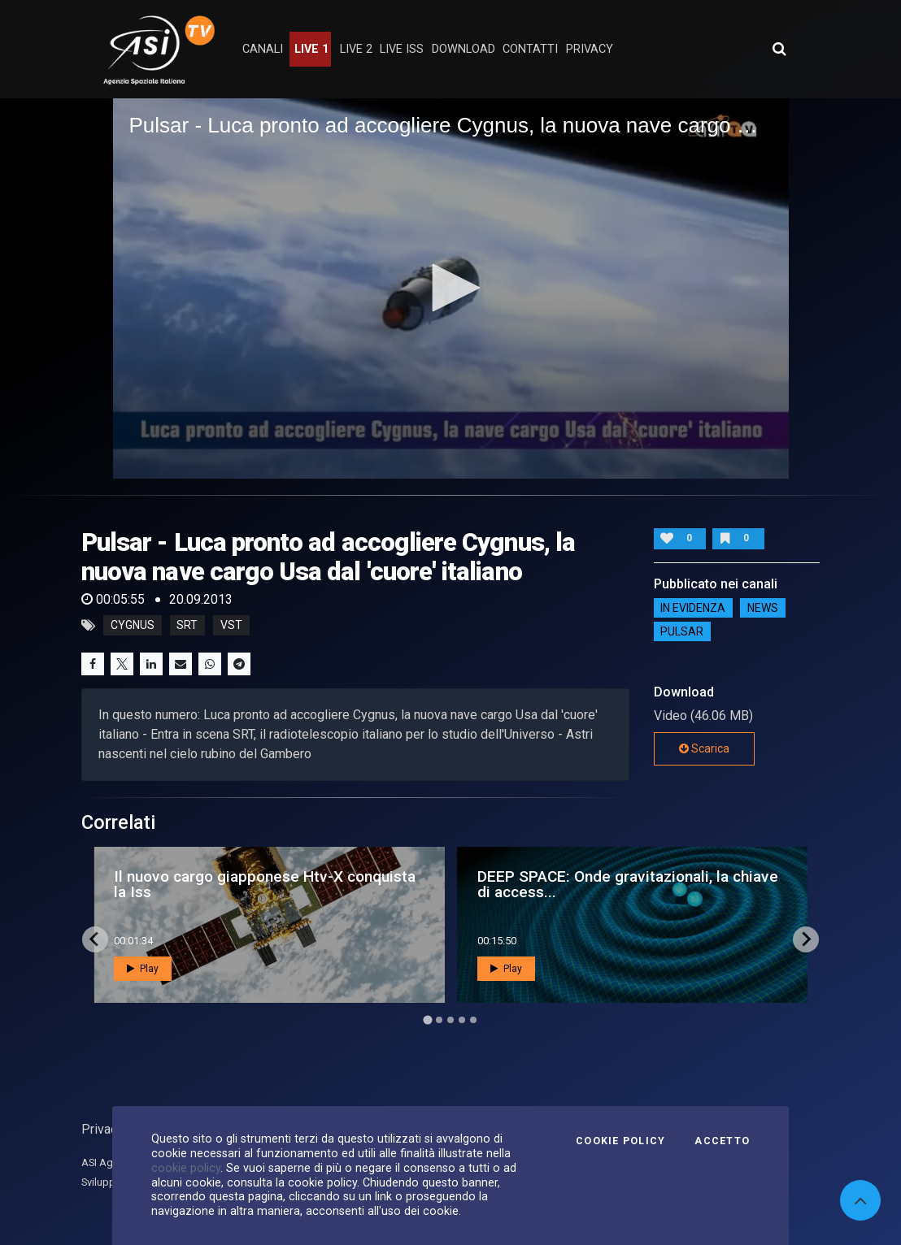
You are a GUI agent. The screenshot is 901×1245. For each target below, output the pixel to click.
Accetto (722, 1141)
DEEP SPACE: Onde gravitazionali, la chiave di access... (627, 884)
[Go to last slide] (95, 939)
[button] (450, 287)
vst (231, 625)
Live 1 (311, 49)
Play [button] (143, 968)
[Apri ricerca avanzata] (779, 49)
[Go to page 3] (450, 1020)
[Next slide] (806, 939)
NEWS (762, 607)
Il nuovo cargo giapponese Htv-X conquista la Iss (265, 884)
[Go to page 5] (473, 1020)
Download (463, 49)
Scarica (704, 748)
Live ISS (402, 49)
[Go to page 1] (427, 1019)
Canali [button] (262, 49)
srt (187, 625)
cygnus (133, 625)
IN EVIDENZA (692, 607)
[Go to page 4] (462, 1020)
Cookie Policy (620, 1141)
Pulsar (681, 631)
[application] (451, 288)
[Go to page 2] (439, 1020)
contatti (530, 49)
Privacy (102, 1129)
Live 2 (356, 49)
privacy (589, 49)
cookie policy (185, 1167)
